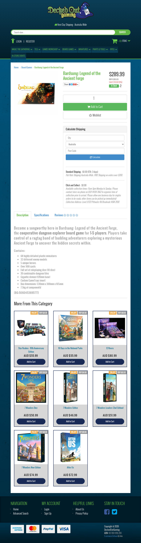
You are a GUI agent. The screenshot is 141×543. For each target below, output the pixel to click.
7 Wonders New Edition (31, 467)
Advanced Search (20, 513)
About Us (80, 509)
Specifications (41, 215)
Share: (71, 84)
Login (19, 41)
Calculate (95, 157)
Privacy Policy (82, 513)
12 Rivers (110, 348)
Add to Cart (95, 106)
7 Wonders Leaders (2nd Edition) (110, 407)
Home (16, 67)
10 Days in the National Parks (70, 348)
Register (30, 41)
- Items (119, 41)
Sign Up (47, 513)
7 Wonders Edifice (70, 407)
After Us (70, 467)
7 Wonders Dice (31, 407)
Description (22, 215)
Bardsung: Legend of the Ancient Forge (49, 67)
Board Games (26, 67)
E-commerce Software (111, 536)
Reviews (66, 215)
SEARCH (122, 32)
